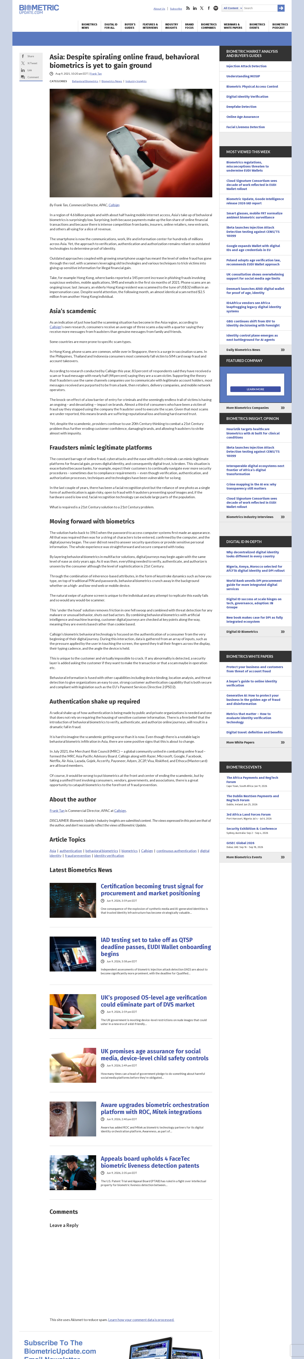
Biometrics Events (257, 26)
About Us (159, 8)
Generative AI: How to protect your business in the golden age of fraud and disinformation (253, 699)
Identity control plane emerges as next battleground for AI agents (252, 337)
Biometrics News (89, 26)
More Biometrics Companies (247, 408)
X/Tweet (32, 63)
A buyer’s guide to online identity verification (251, 683)
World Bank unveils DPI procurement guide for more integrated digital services (254, 585)
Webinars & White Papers (233, 26)
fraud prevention (78, 855)
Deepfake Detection (241, 107)
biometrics (130, 851)
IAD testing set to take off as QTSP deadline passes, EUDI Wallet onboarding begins (156, 947)
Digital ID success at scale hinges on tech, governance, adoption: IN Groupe (254, 603)
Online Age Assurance (242, 117)
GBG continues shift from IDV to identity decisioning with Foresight (253, 323)
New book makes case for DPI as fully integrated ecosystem (254, 620)
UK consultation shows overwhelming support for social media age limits (255, 276)
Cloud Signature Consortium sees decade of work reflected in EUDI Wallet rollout (251, 185)
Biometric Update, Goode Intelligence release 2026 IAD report (255, 201)
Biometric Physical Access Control (252, 87)
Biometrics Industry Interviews (249, 517)
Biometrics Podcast (280, 26)
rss (187, 8)
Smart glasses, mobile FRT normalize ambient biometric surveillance (254, 215)
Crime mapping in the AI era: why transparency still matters (251, 486)
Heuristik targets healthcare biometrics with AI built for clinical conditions (253, 433)
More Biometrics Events (244, 857)
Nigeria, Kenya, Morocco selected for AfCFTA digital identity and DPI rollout (255, 569)
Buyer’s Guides (130, 26)
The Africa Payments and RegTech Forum (255, 782)
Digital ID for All (110, 26)
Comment (33, 77)
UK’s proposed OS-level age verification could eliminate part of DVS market (154, 1001)
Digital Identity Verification (247, 97)
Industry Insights (171, 26)
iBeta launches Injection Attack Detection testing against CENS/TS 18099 (253, 231)
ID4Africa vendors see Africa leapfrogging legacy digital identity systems (253, 307)
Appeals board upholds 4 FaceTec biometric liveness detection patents (150, 1162)
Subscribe (176, 8)
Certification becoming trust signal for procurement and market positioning (152, 890)
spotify (215, 8)
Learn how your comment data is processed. (141, 1320)
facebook (208, 8)
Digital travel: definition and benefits (254, 732)
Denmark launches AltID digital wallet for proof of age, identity (255, 291)
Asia (53, 851)
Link (30, 70)
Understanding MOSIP (243, 76)
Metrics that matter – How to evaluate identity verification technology (248, 718)
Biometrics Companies (209, 26)
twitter (201, 8)
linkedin (194, 8)
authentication (71, 851)
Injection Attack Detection (246, 66)
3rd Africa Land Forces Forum (255, 816)
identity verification (109, 855)
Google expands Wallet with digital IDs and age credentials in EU (253, 248)
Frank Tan (96, 73)
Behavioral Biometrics (85, 81)
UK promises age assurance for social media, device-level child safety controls (155, 1055)
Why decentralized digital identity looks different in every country (252, 554)
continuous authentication (176, 851)
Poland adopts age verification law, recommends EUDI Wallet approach (253, 262)
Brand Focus (189, 26)
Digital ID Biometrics (242, 632)
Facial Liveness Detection (245, 127)
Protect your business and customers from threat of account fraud (254, 669)
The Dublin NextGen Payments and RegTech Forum (255, 800)
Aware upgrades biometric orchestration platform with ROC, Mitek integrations (155, 1109)
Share (31, 56)
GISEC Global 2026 (255, 845)
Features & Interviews (150, 26)
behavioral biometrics (102, 851)
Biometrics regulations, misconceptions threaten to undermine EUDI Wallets (247, 166)
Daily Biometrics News (243, 350)
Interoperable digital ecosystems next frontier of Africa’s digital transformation (255, 470)
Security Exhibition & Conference (255, 831)
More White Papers (240, 742)
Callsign (114, 205)
